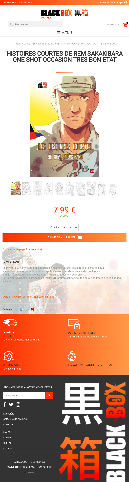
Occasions (45, 467)
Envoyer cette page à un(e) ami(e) (22, 249)
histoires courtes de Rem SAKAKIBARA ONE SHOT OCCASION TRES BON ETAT (65, 56)
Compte (7, 438)
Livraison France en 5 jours (90, 365)
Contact (8, 443)
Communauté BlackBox (15, 419)
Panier (6, 432)
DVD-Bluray (38, 462)
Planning (8, 424)
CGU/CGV (7, 448)
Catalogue (20, 462)
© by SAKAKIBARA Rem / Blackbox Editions (28, 296)
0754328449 (11, 365)
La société (8, 414)
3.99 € (7, 336)
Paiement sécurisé (82, 333)
